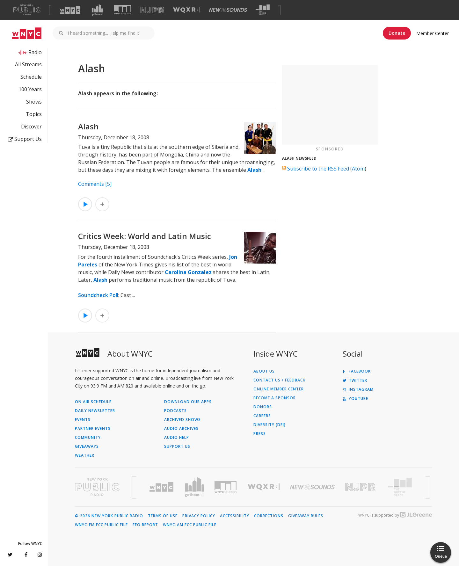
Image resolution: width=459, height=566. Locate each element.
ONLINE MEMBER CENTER (278, 389)
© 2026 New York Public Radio (109, 516)
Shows (34, 101)
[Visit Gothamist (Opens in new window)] (97, 10)
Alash (88, 126)
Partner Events (93, 429)
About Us (264, 371)
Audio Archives (181, 429)
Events (83, 420)
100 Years (30, 89)
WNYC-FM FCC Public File (101, 525)
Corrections (268, 516)
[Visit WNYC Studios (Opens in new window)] (122, 9)
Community (88, 437)
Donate (397, 33)
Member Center (432, 33)
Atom (358, 168)
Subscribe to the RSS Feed (318, 168)
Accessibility (234, 516)
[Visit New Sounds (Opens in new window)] (228, 10)
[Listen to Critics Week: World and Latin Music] (85, 315)
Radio (35, 52)
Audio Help (176, 437)
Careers (262, 416)
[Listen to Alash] (85, 204)
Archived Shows (182, 420)
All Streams (28, 64)
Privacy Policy (198, 516)
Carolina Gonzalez (188, 272)
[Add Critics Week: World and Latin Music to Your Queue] (102, 315)
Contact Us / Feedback (279, 380)
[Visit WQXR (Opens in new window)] (186, 10)
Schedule (31, 76)
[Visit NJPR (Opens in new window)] (152, 10)
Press (259, 434)
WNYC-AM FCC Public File (189, 525)
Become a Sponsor (274, 398)
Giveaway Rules (305, 516)
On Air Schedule (93, 402)
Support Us (25, 138)
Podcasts (175, 411)
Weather (84, 455)
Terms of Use (163, 516)
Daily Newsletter (95, 411)
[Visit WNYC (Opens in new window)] (70, 10)
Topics (34, 114)
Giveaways (87, 446)
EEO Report (145, 525)
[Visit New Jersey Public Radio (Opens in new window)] (361, 487)
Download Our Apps (188, 402)
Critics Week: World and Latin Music (144, 236)
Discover (31, 126)
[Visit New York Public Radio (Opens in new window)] (97, 487)
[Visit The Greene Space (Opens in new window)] (263, 10)
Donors (262, 407)
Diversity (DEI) (269, 425)
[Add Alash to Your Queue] (102, 204)
